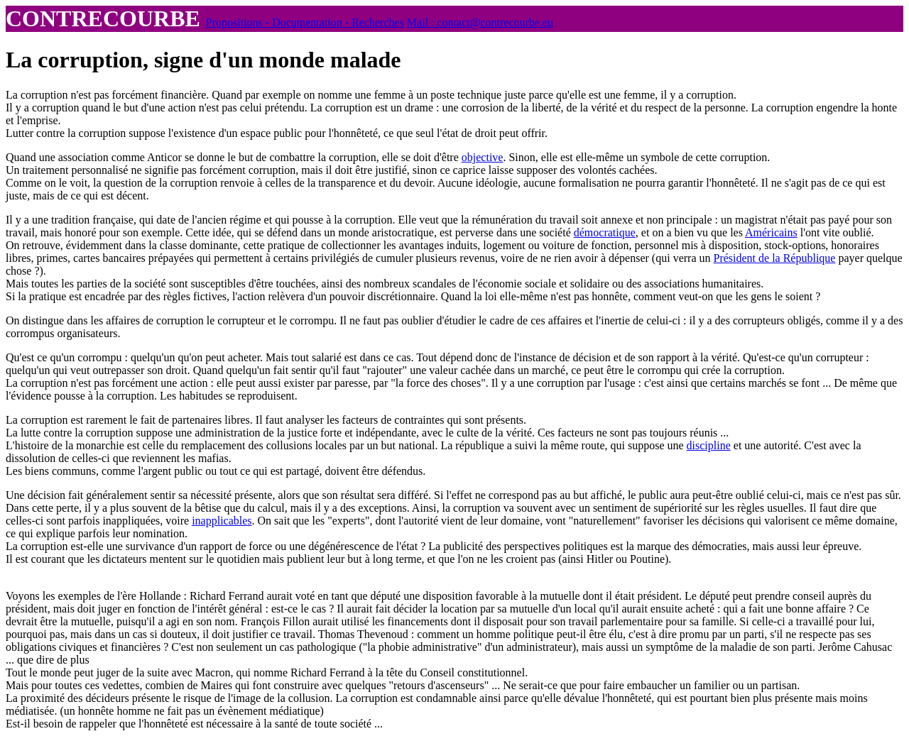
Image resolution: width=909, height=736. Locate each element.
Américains (771, 232)
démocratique (605, 232)
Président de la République (775, 258)
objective (483, 157)
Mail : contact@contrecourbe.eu (480, 22)
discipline (709, 445)
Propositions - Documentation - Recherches (305, 22)
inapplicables (221, 521)
